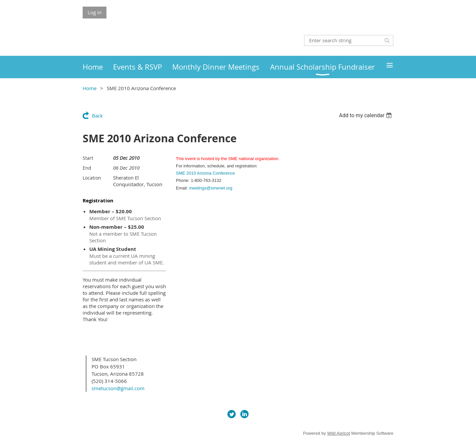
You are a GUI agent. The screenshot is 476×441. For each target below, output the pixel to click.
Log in (94, 12)
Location (92, 178)
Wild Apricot (338, 433)
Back (97, 115)
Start (88, 158)
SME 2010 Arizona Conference (205, 173)
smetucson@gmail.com (118, 388)
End (87, 168)
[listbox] (366, 115)
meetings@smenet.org (210, 188)
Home (90, 88)
